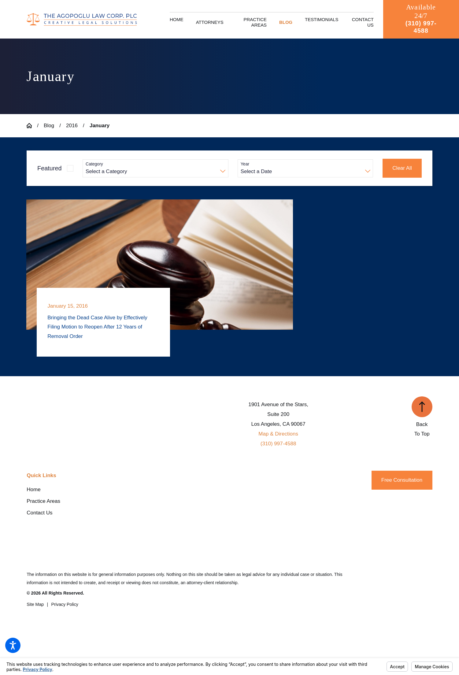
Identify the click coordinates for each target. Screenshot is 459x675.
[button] (12, 645)
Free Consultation (402, 480)
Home (33, 489)
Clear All (402, 168)
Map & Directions (278, 434)
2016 (72, 125)
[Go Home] (32, 125)
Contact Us (39, 513)
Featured (49, 168)
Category (94, 163)
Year (245, 163)
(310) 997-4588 (421, 27)
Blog (49, 125)
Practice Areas (43, 501)
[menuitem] (176, 22)
